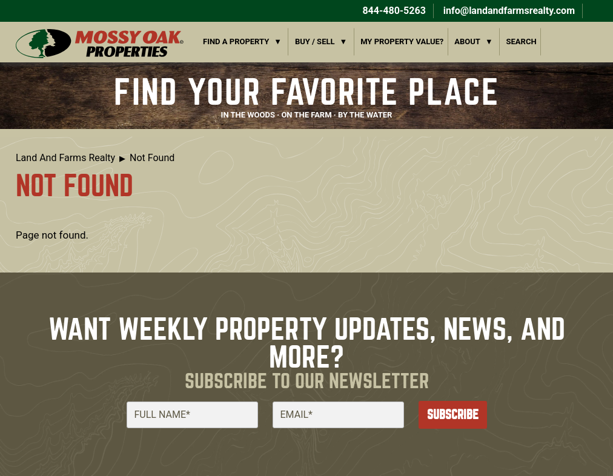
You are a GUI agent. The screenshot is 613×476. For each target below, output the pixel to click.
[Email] (338, 415)
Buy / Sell (315, 41)
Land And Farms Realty (65, 158)
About (467, 41)
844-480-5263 (392, 10)
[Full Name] (192, 415)
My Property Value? (401, 41)
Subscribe (453, 414)
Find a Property (236, 41)
